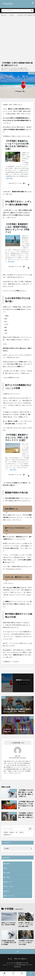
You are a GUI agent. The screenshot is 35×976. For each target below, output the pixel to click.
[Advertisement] (17, 40)
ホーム (10, 959)
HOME (4, 15)
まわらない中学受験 (8, 70)
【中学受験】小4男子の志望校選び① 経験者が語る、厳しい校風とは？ (26, 815)
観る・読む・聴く (9, 895)
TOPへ (30, 973)
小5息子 (23, 70)
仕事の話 (7, 891)
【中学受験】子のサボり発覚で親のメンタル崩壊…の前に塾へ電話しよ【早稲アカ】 (26, 793)
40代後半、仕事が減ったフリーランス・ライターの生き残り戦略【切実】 (25, 924)
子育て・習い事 (9, 886)
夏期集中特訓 (16, 70)
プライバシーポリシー (20, 959)
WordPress (17, 966)
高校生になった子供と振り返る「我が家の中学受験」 (8, 923)
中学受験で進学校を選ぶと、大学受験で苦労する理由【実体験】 (8, 942)
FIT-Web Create (20, 964)
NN (16, 832)
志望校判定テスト (7, 834)
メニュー (22, 973)
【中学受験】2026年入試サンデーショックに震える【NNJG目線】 (25, 942)
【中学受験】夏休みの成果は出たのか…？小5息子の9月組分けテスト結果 (26, 805)
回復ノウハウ (8, 882)
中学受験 (11, 15)
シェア (13, 973)
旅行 (6, 868)
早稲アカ (27, 70)
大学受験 (7, 873)
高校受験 (7, 863)
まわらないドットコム (22, 962)
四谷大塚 (12, 832)
